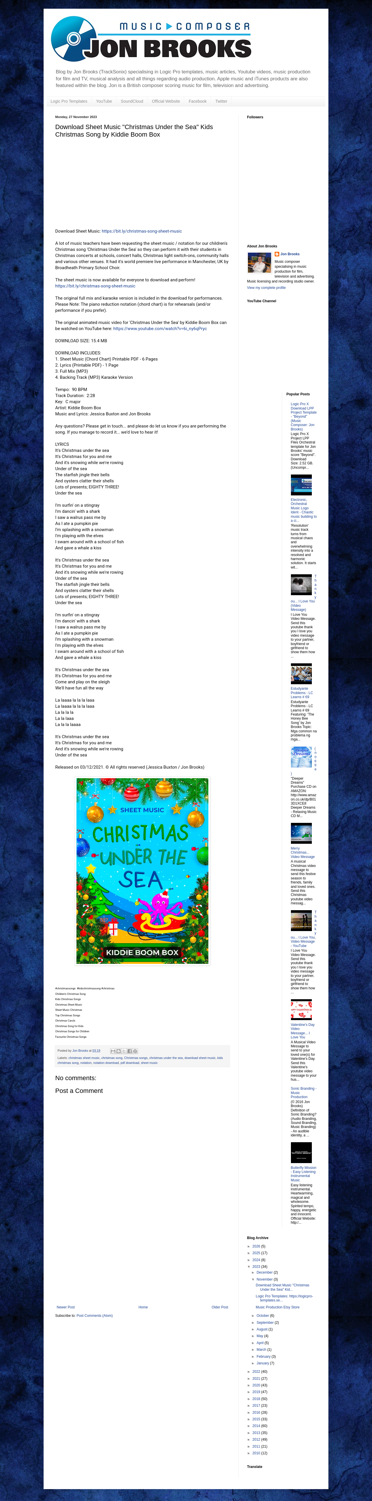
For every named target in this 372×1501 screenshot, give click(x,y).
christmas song (112, 1058)
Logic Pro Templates (69, 101)
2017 (257, 1406)
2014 (257, 1426)
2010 (257, 1453)
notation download (106, 1062)
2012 (257, 1439)
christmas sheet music (84, 1058)
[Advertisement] (142, 1261)
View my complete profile (266, 288)
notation (86, 1062)
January (263, 1363)
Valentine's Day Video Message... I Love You (303, 1031)
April (260, 1343)
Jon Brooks (290, 254)
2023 (257, 1267)
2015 (257, 1419)
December (265, 1272)
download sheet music (200, 1058)
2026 (257, 1246)
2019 (257, 1392)
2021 (257, 1379)
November (265, 1279)
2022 (257, 1372)
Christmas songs (135, 1058)
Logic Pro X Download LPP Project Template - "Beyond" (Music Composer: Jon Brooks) (304, 416)
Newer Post (66, 1307)
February (264, 1357)
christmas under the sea (166, 1058)
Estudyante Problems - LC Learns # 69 (302, 693)
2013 (257, 1433)
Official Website (166, 101)
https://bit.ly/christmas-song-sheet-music (142, 231)
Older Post (220, 1307)
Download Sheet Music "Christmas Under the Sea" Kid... (282, 1287)
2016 (257, 1413)
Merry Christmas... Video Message (303, 852)
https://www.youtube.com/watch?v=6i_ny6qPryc (160, 328)
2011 (257, 1446)
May (260, 1336)
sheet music (149, 1062)
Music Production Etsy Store (278, 1307)
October (263, 1316)
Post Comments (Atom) (94, 1316)
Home (143, 1307)
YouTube (104, 101)
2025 (257, 1253)
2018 (257, 1399)
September (266, 1323)
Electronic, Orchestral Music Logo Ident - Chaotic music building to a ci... (304, 510)
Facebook (197, 101)
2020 (257, 1385)
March (262, 1350)
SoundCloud (132, 101)
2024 (257, 1260)
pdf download (130, 1062)
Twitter (221, 101)
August (263, 1329)
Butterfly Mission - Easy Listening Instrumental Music (303, 1174)
